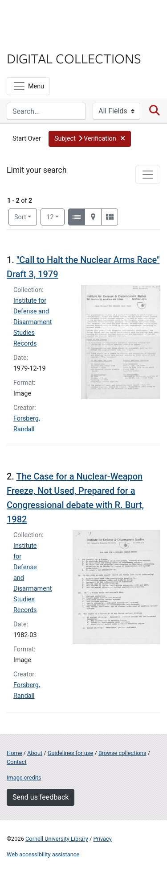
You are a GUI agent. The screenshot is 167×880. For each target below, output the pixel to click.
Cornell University (51, 17)
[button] (90, 139)
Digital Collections (74, 58)
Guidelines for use (70, 753)
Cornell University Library (56, 838)
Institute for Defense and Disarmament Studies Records (32, 322)
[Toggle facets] (147, 175)
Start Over (26, 138)
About (34, 753)
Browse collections (122, 753)
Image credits (24, 777)
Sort (20, 217)
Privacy (102, 838)
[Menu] (28, 86)
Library (33, 41)
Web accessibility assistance (43, 854)
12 (55, 216)
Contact (17, 762)
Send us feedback (40, 797)
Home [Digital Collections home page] (14, 753)
